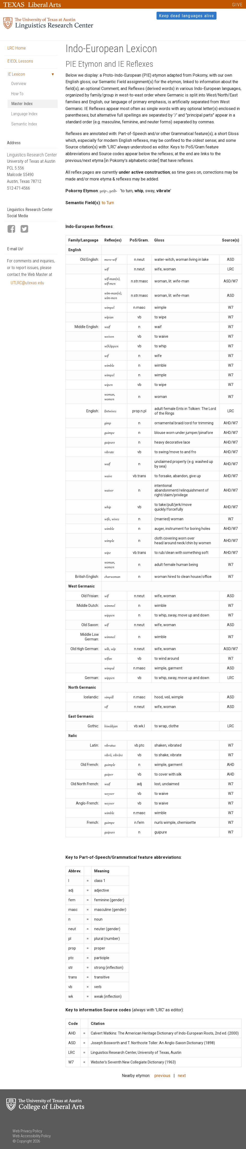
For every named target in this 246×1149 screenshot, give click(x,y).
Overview (18, 83)
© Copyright (22, 1141)
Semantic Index (24, 124)
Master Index (22, 103)
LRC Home (17, 48)
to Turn (108, 202)
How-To (17, 93)
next (182, 1075)
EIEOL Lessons (20, 61)
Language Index (24, 113)
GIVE (237, 4)
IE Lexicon (16, 74)
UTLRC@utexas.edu (27, 282)
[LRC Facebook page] (14, 229)
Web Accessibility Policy (32, 1136)
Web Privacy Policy (27, 1131)
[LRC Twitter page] (27, 229)
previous (162, 1075)
